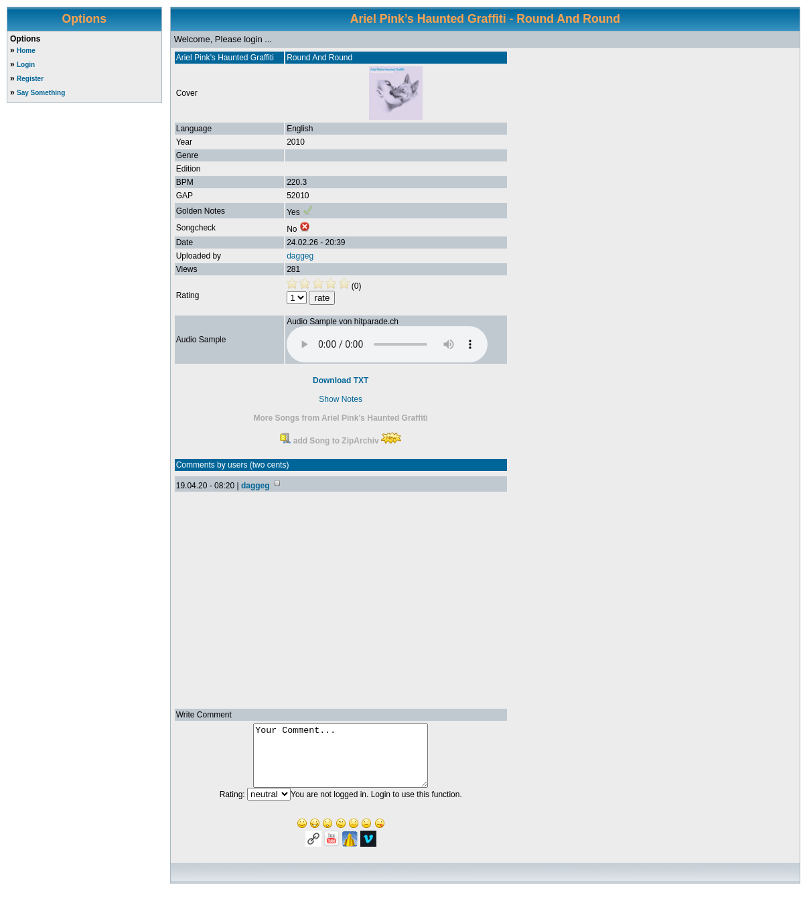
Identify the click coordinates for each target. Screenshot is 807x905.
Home (26, 50)
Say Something (41, 92)
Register (30, 78)
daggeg (300, 256)
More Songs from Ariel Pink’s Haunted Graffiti (340, 418)
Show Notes (340, 399)
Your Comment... (340, 761)
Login (26, 64)
